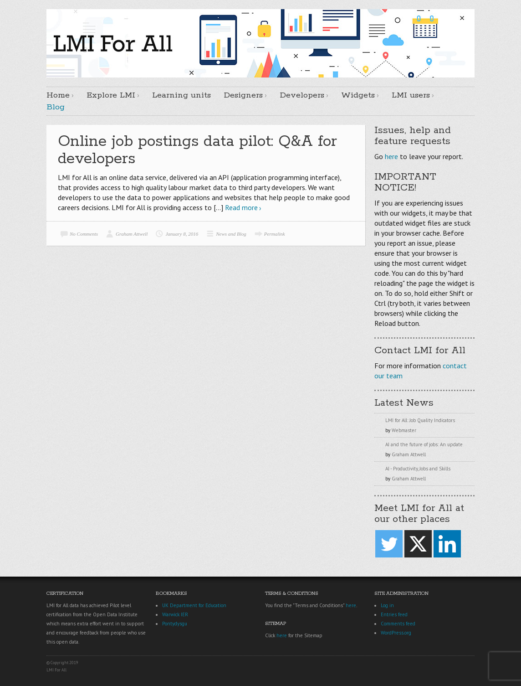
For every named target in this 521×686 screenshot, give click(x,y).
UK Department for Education (194, 605)
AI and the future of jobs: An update (424, 444)
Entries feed (394, 614)
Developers (302, 95)
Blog (55, 107)
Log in (387, 605)
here (391, 156)
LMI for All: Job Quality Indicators (420, 420)
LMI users (411, 95)
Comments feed (398, 623)
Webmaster (404, 430)
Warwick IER (175, 614)
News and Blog (231, 234)
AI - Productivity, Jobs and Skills (417, 468)
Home (58, 95)
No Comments (84, 234)
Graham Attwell (132, 234)
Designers (243, 95)
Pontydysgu (174, 623)
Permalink (274, 234)
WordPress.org (396, 632)
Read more (241, 207)
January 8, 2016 (181, 234)
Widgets (358, 95)
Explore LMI (111, 95)
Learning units (181, 95)
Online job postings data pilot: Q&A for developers (197, 150)
